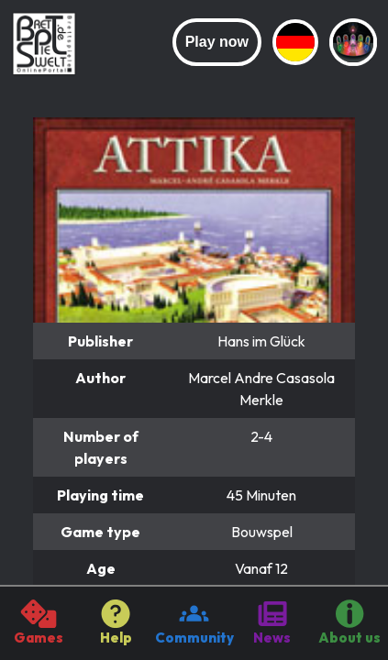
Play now (217, 42)
